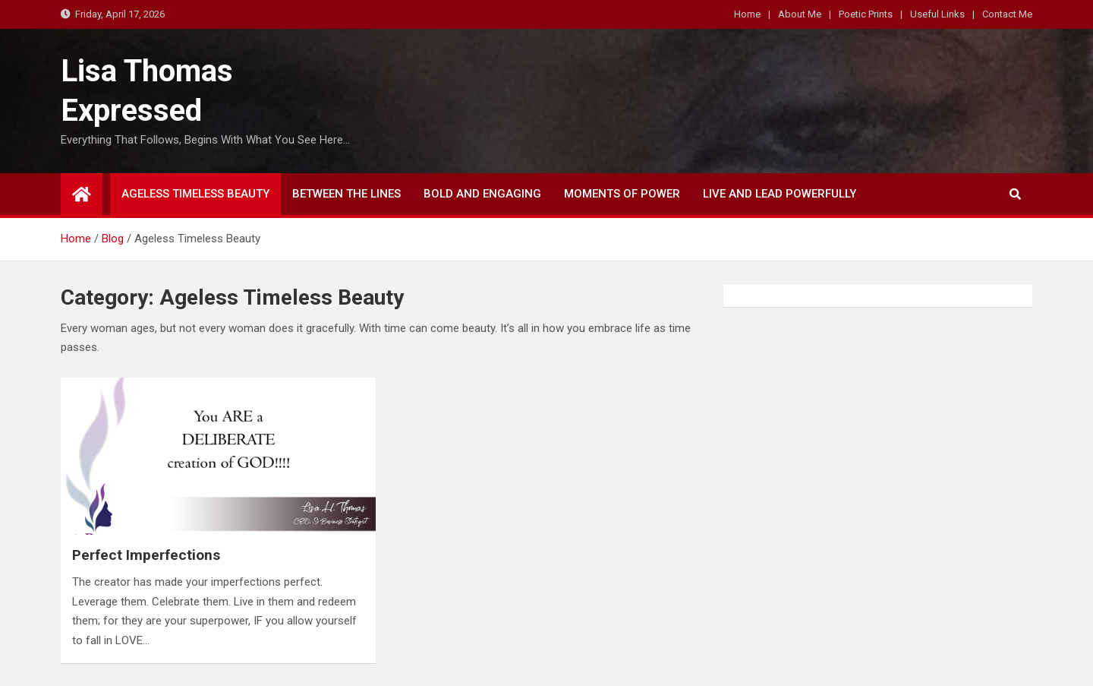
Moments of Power (622, 194)
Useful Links (937, 14)
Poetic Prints (866, 14)
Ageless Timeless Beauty (195, 194)
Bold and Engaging (482, 194)
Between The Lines (346, 194)
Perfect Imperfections (146, 555)
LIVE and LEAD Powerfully (779, 194)
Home (747, 14)
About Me (799, 14)
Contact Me (1007, 14)
